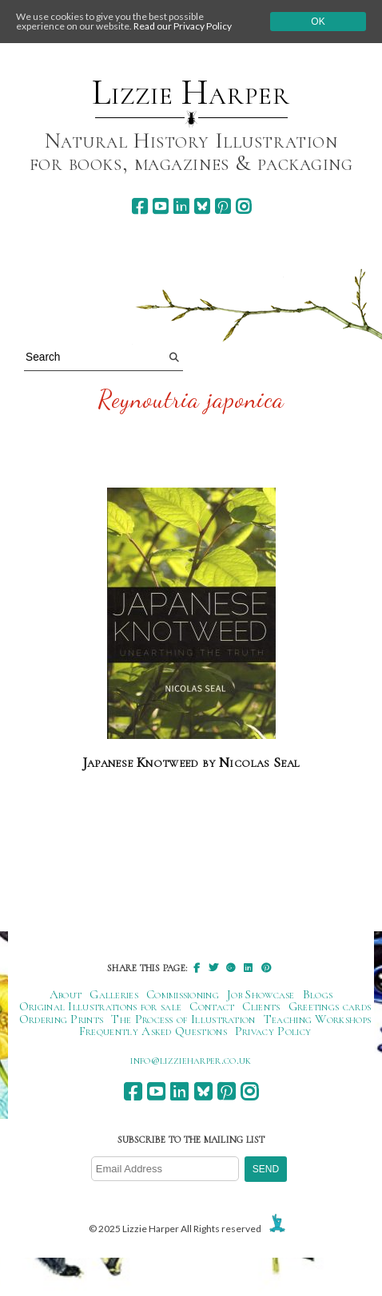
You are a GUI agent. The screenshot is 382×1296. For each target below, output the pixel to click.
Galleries (114, 994)
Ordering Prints (61, 1019)
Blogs (318, 994)
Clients (261, 1006)
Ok (317, 21)
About (66, 994)
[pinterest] (222, 206)
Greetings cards (330, 1006)
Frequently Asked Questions (153, 1031)
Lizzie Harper (190, 92)
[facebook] (139, 206)
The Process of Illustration (183, 1019)
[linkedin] (181, 206)
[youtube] (160, 206)
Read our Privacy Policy (182, 26)
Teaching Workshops (318, 1019)
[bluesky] (201, 206)
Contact (211, 1006)
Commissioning (182, 994)
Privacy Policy (273, 1031)
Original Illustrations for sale (100, 1006)
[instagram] (243, 206)
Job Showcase (261, 994)
